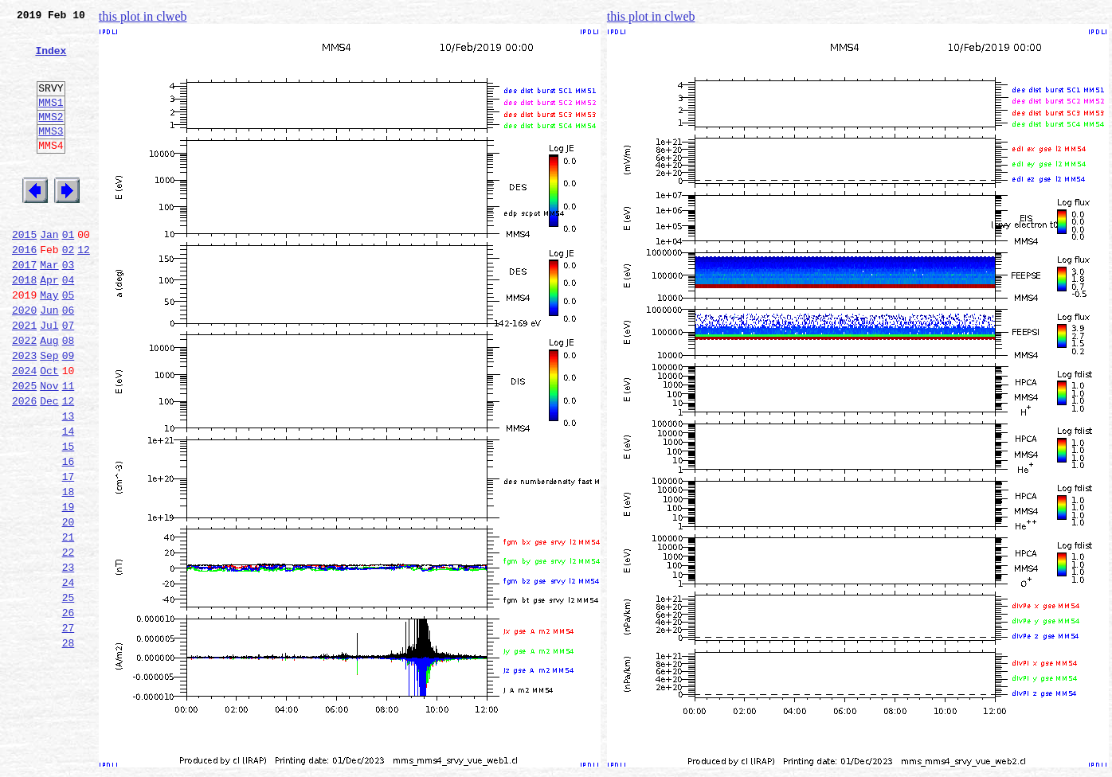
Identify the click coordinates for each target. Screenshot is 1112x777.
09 (68, 412)
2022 (24, 395)
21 (68, 622)
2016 (24, 290)
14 (68, 500)
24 (68, 675)
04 (68, 325)
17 (68, 552)
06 (68, 360)
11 (68, 447)
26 (68, 710)
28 (68, 745)
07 (68, 377)
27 (68, 727)
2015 (24, 272)
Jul (49, 377)
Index (50, 60)
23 (68, 657)
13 (68, 482)
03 (68, 307)
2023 (24, 412)
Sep (49, 412)
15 (68, 517)
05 (68, 342)
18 (68, 570)
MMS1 (50, 121)
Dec (49, 465)
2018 (24, 325)
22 (68, 640)
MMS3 (50, 154)
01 (68, 272)
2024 (24, 430)
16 (68, 535)
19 (68, 587)
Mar (49, 307)
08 (68, 395)
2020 (24, 360)
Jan (49, 272)
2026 (24, 465)
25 (68, 692)
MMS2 (50, 138)
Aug (49, 395)
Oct (49, 430)
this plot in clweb (143, 16)
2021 (24, 377)
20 (68, 605)
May (49, 342)
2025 (24, 447)
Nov (49, 447)
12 (83, 290)
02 (68, 290)
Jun (49, 360)
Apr (49, 325)
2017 (24, 307)
